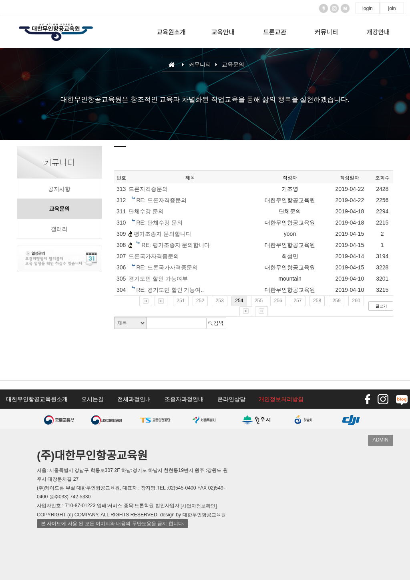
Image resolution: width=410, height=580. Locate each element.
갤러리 (59, 229)
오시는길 (92, 399)
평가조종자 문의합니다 (162, 234)
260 (356, 300)
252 (200, 300)
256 (278, 300)
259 (336, 300)
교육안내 (223, 31)
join (392, 8)
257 (297, 300)
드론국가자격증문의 (154, 256)
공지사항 (59, 189)
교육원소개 (171, 31)
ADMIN (380, 440)
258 (317, 300)
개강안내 (378, 31)
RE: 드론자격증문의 (161, 200)
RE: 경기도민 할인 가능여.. (170, 290)
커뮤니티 (326, 31)
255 (259, 300)
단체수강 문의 (146, 212)
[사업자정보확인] (199, 506)
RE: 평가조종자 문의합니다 (175, 245)
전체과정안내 (134, 399)
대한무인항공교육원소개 (37, 399)
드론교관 (274, 31)
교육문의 (59, 209)
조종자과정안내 (184, 399)
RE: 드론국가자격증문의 (166, 268)
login (367, 8)
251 (181, 300)
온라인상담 (231, 399)
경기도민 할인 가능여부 (158, 279)
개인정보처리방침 (281, 399)
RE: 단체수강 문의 (159, 223)
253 (219, 300)
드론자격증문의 (148, 189)
